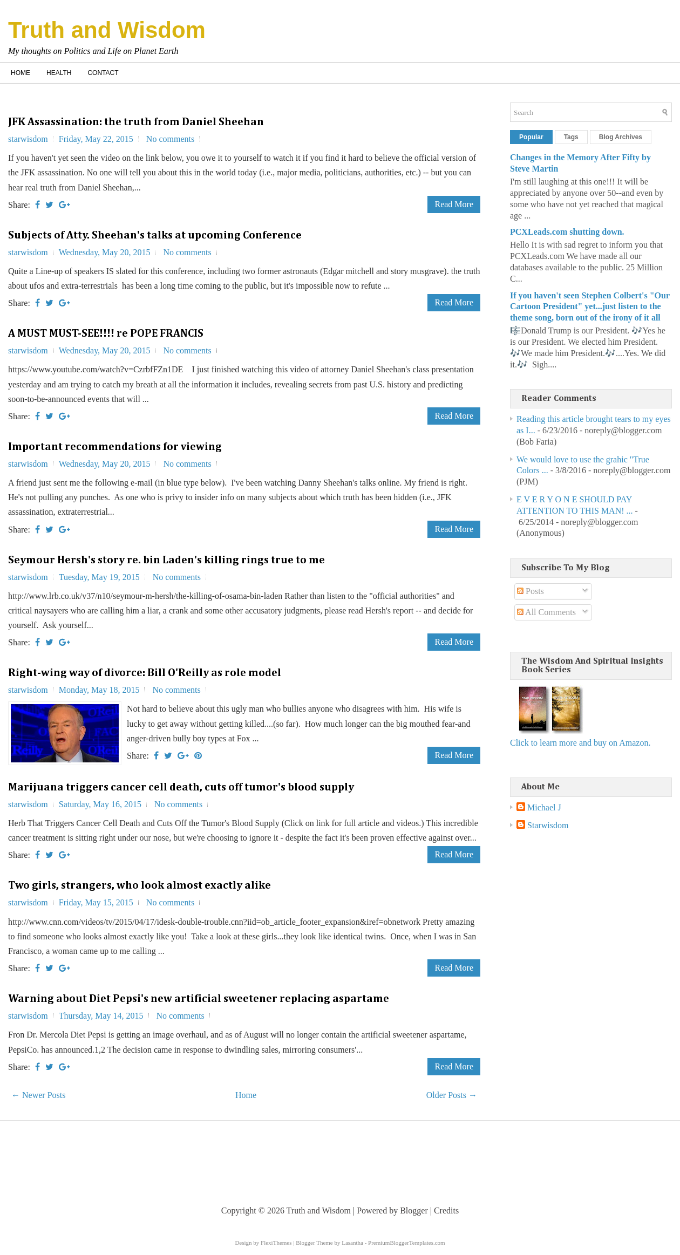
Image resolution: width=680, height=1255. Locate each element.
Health (58, 73)
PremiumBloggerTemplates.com (406, 1242)
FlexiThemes (276, 1242)
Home (20, 73)
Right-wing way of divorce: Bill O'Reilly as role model (144, 672)
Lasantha (352, 1242)
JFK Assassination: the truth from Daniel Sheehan (136, 122)
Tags (571, 137)
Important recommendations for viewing (115, 446)
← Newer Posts (38, 1095)
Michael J (544, 807)
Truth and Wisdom (107, 30)
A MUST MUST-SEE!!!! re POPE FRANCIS (105, 333)
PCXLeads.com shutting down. (567, 231)
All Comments (546, 612)
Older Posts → (451, 1095)
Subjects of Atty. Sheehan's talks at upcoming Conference (155, 235)
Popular (531, 137)
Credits (446, 1210)
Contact (102, 73)
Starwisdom (547, 825)
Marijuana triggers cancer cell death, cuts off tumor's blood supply (181, 787)
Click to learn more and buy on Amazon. (580, 742)
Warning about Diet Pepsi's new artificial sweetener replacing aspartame (198, 998)
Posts (530, 591)
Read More (453, 204)
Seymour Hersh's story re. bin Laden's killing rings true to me (166, 560)
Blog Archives (620, 137)
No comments (170, 139)
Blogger (414, 1210)
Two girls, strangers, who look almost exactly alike (139, 885)
